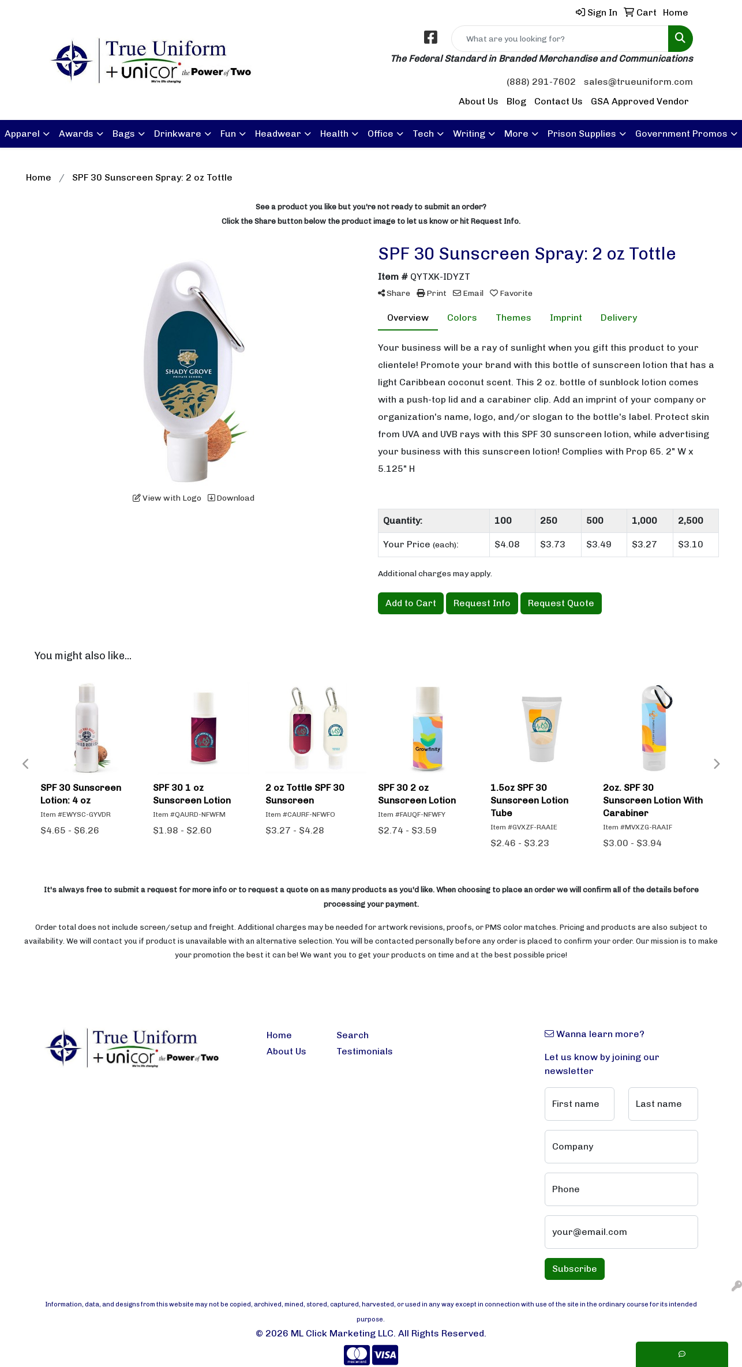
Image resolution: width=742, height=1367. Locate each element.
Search (352, 1035)
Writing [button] (469, 133)
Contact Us (558, 101)
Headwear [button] (278, 133)
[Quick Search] (560, 38)
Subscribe (574, 1268)
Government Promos (681, 133)
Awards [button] (76, 133)
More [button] (516, 133)
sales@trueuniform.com (638, 81)
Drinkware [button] (177, 133)
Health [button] (334, 133)
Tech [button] (423, 133)
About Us (479, 101)
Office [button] (381, 133)
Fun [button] (228, 133)
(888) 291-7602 (541, 81)
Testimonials (364, 1051)
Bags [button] (124, 133)
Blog (516, 101)
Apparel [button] (22, 133)
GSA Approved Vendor (640, 101)
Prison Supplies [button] (582, 133)
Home (279, 1035)
